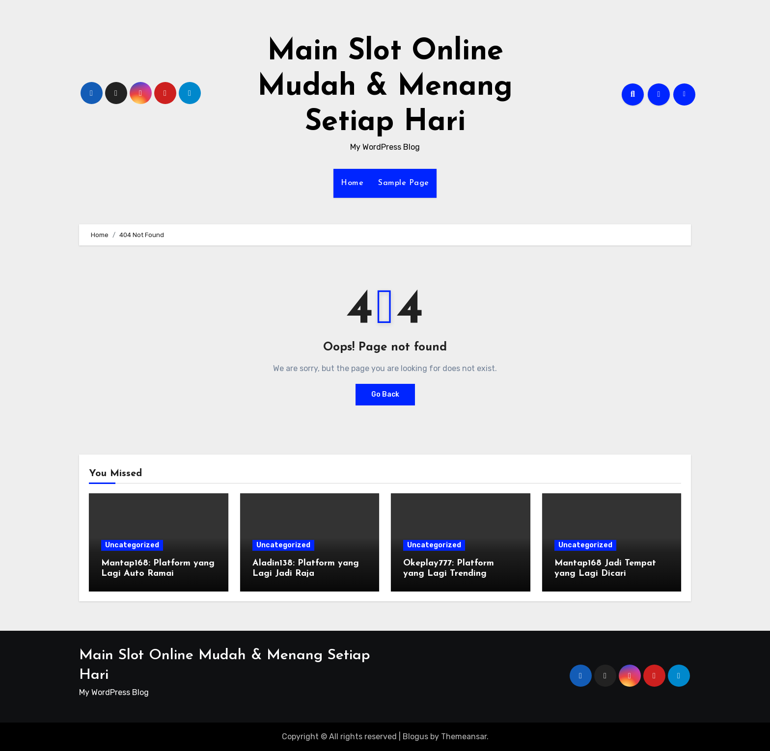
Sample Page (403, 183)
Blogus (415, 736)
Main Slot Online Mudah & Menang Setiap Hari (385, 87)
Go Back (385, 394)
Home (352, 183)
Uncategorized (132, 545)
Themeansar (464, 736)
